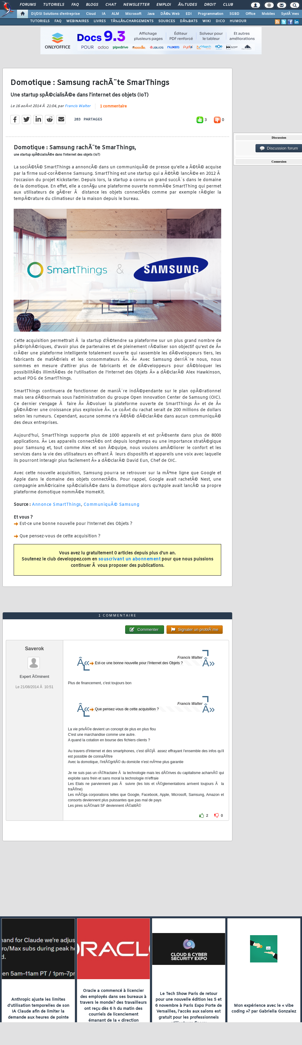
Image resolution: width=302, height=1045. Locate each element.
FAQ (75, 4)
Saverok (34, 648)
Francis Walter (78, 106)
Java (150, 14)
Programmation (210, 14)
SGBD (234, 14)
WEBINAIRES (77, 21)
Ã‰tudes (187, 4)
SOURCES (166, 21)
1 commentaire (113, 106)
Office (250, 14)
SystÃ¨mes (290, 14)
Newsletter (136, 4)
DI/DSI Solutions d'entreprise (55, 14)
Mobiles (268, 14)
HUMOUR (238, 21)
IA (103, 14)
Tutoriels (54, 4)
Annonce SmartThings (56, 505)
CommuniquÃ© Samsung (111, 505)
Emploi (163, 4)
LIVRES (100, 21)
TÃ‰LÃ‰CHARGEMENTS (132, 21)
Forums (27, 4)
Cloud (91, 14)
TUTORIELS (40, 21)
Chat (111, 4)
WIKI (206, 21)
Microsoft (133, 14)
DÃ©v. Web (170, 14)
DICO (220, 21)
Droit (210, 4)
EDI (189, 14)
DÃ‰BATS (188, 21)
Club (227, 4)
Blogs (92, 4)
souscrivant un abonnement (129, 559)
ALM (115, 14)
